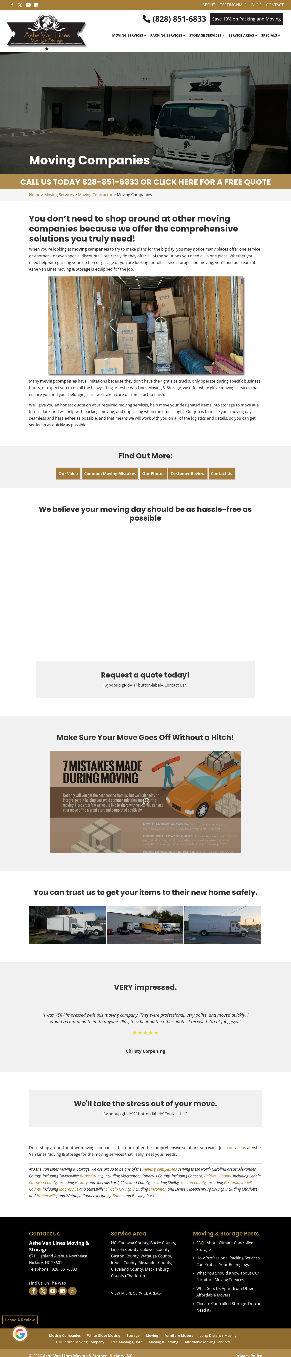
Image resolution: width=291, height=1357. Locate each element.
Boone (117, 1195)
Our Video (68, 473)
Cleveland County (127, 1269)
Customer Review (188, 473)
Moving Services (127, 36)
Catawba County (43, 1182)
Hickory (81, 1182)
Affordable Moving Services (207, 1342)
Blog (256, 5)
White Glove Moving (103, 1335)
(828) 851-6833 (174, 19)
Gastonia (231, 1182)
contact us (236, 1147)
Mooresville (68, 1189)
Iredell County (124, 1262)
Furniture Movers (178, 1335)
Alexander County (155, 1262)
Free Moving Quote (126, 1342)
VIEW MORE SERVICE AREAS (136, 1293)
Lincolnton (158, 1189)
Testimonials (233, 5)
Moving (152, 1335)
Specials (269, 36)
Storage (133, 1335)
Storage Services (205, 36)
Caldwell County (217, 1176)
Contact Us (221, 473)
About (208, 5)
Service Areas (241, 36)
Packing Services (166, 36)
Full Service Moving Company (80, 1342)
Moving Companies (65, 1335)
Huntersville (47, 1195)
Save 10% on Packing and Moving (246, 19)
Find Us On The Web (47, 1283)
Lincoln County (118, 1189)
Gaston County (193, 1182)
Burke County (91, 1176)
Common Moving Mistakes (110, 473)
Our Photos (153, 473)
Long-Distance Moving (218, 1335)
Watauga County (155, 1256)
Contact (275, 5)
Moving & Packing (163, 1342)
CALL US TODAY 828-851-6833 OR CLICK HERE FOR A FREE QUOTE (145, 181)
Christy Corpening (145, 1051)
